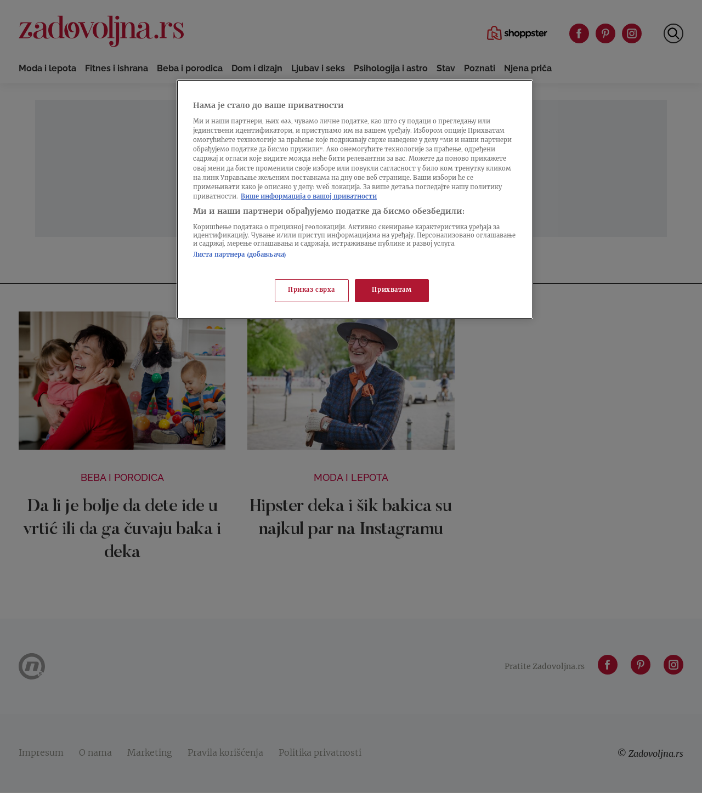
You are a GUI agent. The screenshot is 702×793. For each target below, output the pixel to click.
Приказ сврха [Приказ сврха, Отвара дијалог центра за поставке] (311, 290)
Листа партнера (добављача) (239, 255)
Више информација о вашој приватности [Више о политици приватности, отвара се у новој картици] (309, 197)
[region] (355, 199)
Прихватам (391, 290)
